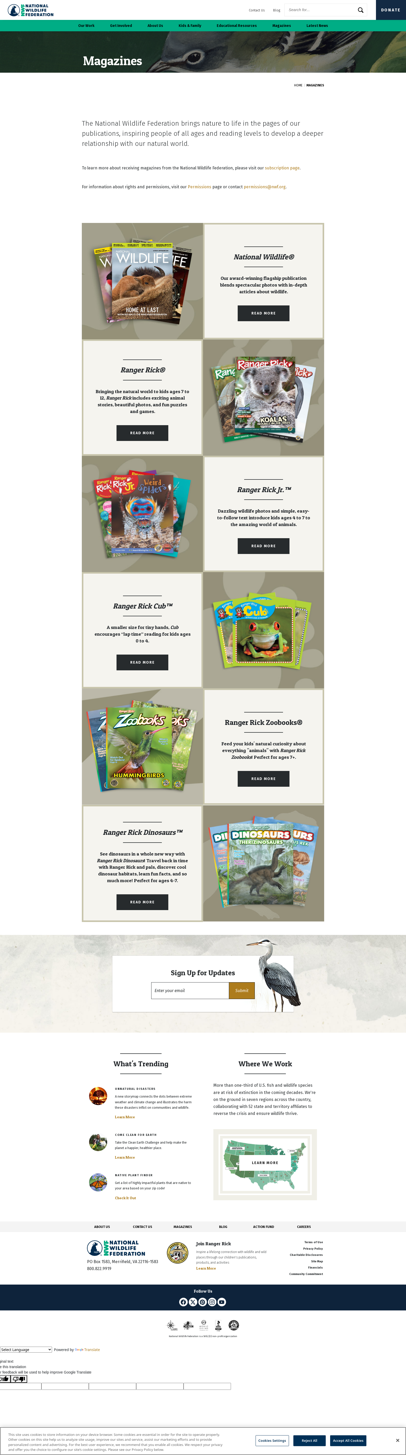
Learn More (125, 1117)
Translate (87, 1349)
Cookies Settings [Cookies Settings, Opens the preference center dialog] (272, 1440)
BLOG (223, 1227)
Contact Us (257, 10)
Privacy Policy (313, 1248)
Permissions (199, 186)
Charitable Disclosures (306, 1255)
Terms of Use (313, 1242)
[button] (242, 990)
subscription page (282, 168)
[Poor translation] (19, 1379)
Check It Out (125, 1198)
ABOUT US (102, 1227)
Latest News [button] (317, 26)
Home (298, 85)
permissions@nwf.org (265, 186)
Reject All (309, 1440)
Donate (391, 10)
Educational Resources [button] (237, 26)
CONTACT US (142, 1227)
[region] (203, 1441)
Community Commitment (306, 1274)
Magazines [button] (281, 26)
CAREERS (304, 1227)
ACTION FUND (263, 1227)
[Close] (397, 1440)
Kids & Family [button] (190, 26)
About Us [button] (155, 26)
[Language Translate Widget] (26, 1350)
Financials (315, 1267)
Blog (276, 10)
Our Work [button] (86, 26)
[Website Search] (325, 10)
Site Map (317, 1261)
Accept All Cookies (348, 1440)
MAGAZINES (183, 1227)
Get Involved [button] (121, 26)
